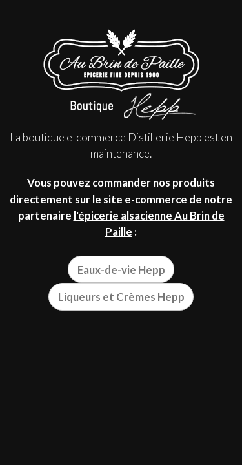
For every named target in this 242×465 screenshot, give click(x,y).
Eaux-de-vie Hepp (121, 269)
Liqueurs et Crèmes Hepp (121, 297)
